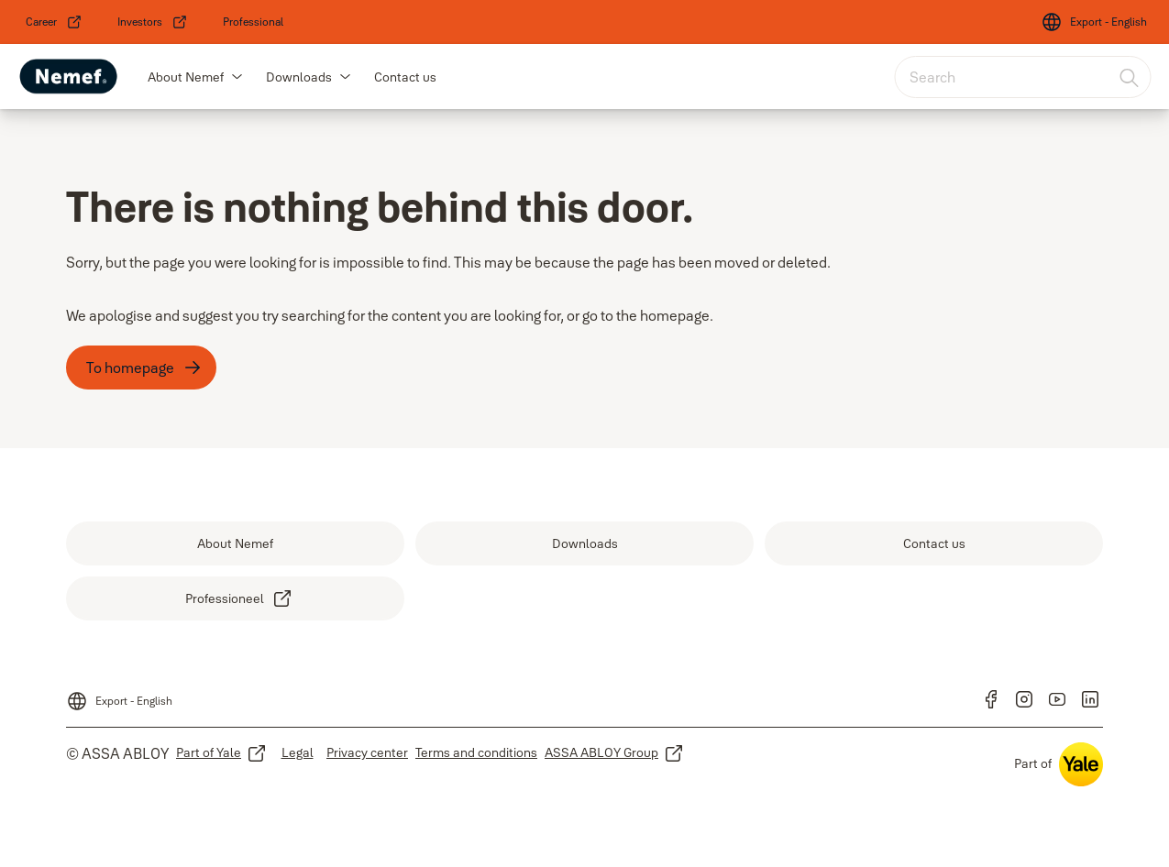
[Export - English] (1094, 21)
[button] (237, 77)
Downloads (299, 77)
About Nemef (186, 77)
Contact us (405, 77)
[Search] (1129, 77)
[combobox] (1022, 77)
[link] (54, 22)
